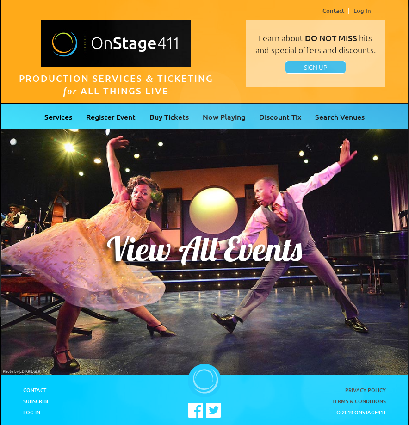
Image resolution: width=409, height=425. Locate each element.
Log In (362, 10)
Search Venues (340, 116)
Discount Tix (280, 116)
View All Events (204, 249)
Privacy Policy (365, 390)
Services (58, 116)
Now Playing (224, 116)
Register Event (111, 116)
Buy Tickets (169, 116)
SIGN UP (315, 67)
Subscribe (36, 401)
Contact (333, 10)
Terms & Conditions (359, 401)
